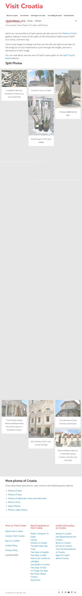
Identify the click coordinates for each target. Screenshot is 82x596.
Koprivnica (35, 580)
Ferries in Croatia (64, 546)
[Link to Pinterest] (71, 592)
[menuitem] (12, 15)
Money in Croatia (63, 533)
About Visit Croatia (14, 531)
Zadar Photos (14, 506)
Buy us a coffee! (12, 540)
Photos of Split (69, 33)
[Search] (75, 20)
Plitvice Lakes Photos (17, 510)
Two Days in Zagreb (40, 552)
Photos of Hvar (15, 494)
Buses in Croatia (63, 543)
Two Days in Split (38, 555)
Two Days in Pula (38, 567)
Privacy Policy (11, 550)
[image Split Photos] (15, 86)
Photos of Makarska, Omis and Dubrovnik (27, 498)
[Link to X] (59, 592)
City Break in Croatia (40, 564)
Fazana (34, 540)
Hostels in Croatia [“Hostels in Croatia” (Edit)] (39, 543)
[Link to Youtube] (68, 592)
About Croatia (62, 558)
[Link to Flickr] (75, 592)
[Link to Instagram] (65, 592)
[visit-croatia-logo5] (24, 8)
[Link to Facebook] (62, 592)
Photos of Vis (14, 502)
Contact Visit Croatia (14, 536)
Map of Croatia (63, 555)
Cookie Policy (11, 545)
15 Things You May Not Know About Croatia (39, 573)
